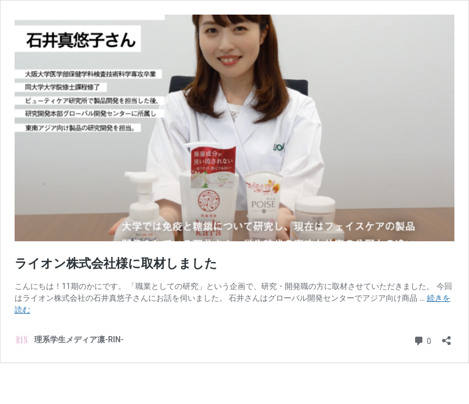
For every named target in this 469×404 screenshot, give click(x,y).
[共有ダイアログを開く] (446, 337)
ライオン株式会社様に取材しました (116, 263)
